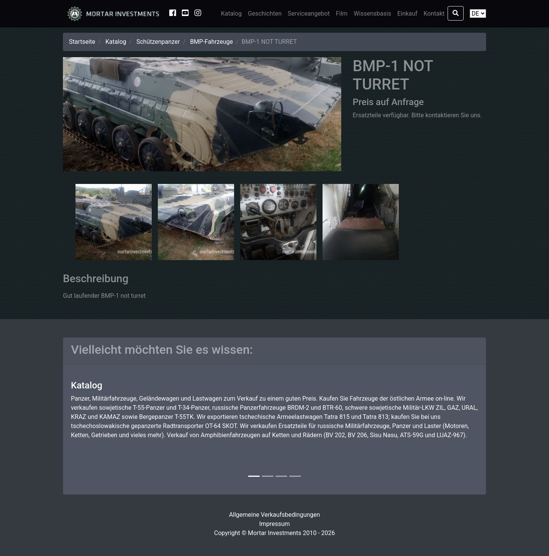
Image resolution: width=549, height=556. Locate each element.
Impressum (274, 523)
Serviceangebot (309, 13)
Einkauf (407, 13)
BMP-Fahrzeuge (211, 41)
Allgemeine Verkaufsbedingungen (274, 514)
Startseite (82, 41)
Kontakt (434, 13)
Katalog (231, 13)
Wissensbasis (372, 13)
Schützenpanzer (158, 41)
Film (342, 13)
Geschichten (264, 13)
